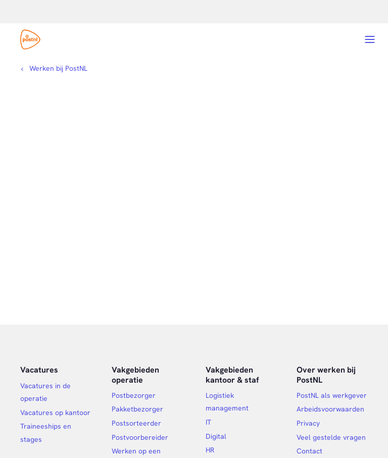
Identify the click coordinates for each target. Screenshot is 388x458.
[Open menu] (370, 39)
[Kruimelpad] (53, 68)
